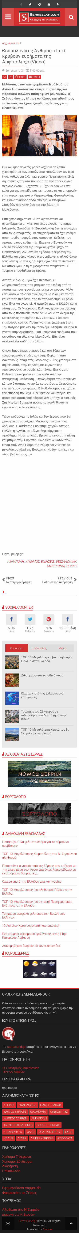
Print (20, 77)
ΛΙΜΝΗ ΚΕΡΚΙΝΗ (42, 1138)
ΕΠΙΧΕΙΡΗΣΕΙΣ (13, 1131)
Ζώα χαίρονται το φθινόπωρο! (42, 675)
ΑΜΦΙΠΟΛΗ (15, 561)
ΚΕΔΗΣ (8, 1138)
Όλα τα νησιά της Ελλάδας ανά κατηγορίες (42, 695)
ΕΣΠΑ (68, 1131)
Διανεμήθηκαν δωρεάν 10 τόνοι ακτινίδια (31, 946)
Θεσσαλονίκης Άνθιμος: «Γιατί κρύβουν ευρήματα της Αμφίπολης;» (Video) (34, 56)
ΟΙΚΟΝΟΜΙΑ (38, 1111)
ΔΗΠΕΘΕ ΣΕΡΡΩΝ (15, 1118)
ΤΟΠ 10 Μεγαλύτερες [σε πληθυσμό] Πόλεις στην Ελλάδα (46, 659)
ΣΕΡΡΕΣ (71, 566)
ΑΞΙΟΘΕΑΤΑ (64, 1138)
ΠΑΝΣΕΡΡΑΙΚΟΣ (51, 1105)
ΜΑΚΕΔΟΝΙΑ (55, 566)
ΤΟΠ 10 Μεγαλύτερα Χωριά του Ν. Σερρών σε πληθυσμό (45, 731)
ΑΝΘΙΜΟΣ (32, 561)
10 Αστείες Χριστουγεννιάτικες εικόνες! (30, 926)
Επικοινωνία (11, 1171)
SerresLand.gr (28, 1221)
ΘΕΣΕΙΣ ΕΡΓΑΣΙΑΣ (48, 1125)
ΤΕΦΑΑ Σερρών (13, 1071)
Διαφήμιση (10, 1166)
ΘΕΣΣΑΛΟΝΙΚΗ (65, 561)
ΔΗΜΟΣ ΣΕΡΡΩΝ (15, 1111)
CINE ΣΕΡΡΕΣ (59, 1111)
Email (34, 77)
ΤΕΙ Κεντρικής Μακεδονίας (20, 1068)
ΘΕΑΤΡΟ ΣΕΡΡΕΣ (50, 1131)
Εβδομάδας (39, 648)
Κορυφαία (16, 648)
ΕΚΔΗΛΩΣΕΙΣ (27, 1105)
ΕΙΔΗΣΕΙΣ (47, 561)
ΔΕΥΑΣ (21, 1138)
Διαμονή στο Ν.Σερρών (18, 1214)
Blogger (48, 1229)
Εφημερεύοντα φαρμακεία (21, 1188)
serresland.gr (16, 1046)
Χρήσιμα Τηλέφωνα (16, 1156)
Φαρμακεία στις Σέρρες (19, 1193)
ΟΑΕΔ (31, 1131)
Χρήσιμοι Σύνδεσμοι (17, 1161)
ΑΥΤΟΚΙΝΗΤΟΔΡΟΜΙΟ (18, 1125)
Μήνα (62, 648)
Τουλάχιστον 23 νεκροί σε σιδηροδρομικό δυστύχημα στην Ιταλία (44, 715)
